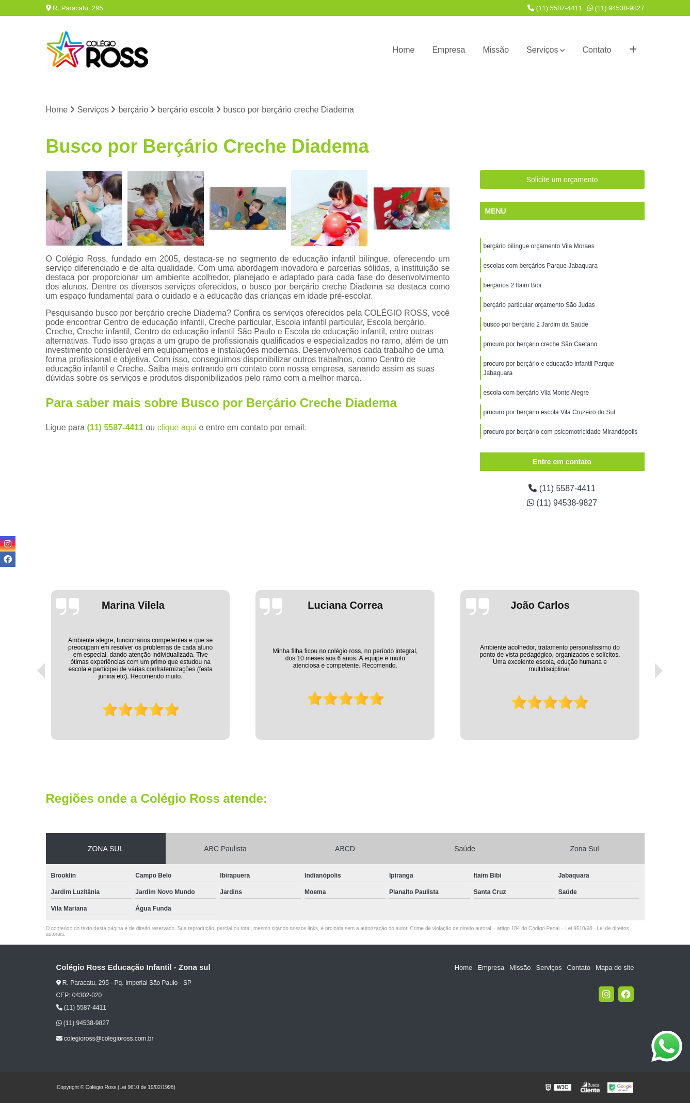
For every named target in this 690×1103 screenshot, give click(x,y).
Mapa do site (615, 967)
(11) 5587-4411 (554, 8)
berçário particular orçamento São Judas (539, 305)
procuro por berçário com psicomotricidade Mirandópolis (561, 431)
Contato (596, 49)
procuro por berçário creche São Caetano (541, 344)
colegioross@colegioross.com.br (105, 1038)
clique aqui (177, 427)
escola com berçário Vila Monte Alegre (536, 392)
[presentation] (27, 710)
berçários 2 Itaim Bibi (512, 285)
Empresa (448, 49)
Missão (496, 49)
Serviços (542, 49)
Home (404, 49)
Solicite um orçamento (562, 179)
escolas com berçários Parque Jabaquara (541, 265)
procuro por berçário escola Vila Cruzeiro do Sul (549, 412)
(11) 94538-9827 (616, 8)
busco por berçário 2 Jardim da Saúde (536, 324)
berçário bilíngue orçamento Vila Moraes (539, 246)
